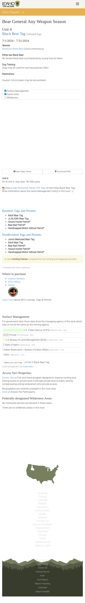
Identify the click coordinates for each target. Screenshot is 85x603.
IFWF (42, 576)
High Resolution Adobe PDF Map (29, 188)
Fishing (42, 496)
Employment (42, 527)
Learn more (8, 299)
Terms (42, 538)
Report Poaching (42, 583)
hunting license (19, 259)
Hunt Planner (42, 564)
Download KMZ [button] (63, 171)
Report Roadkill (42, 591)
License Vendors (16, 278)
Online (11, 285)
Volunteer (42, 531)
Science (42, 517)
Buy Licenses (42, 560)
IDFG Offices (14, 281)
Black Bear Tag (13, 34)
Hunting (42, 493)
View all (6, 392)
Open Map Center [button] (22, 171)
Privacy (42, 534)
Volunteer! (42, 587)
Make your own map (13, 362)
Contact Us (42, 521)
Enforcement (42, 510)
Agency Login (42, 545)
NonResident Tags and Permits (21, 234)
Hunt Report (42, 580)
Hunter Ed (42, 568)
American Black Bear (12, 48)
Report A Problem (42, 524)
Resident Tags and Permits (19, 210)
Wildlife (42, 503)
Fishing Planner (42, 572)
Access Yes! (8, 377)
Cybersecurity (42, 542)
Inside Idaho (28, 366)
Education (42, 507)
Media (42, 514)
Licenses (42, 500)
